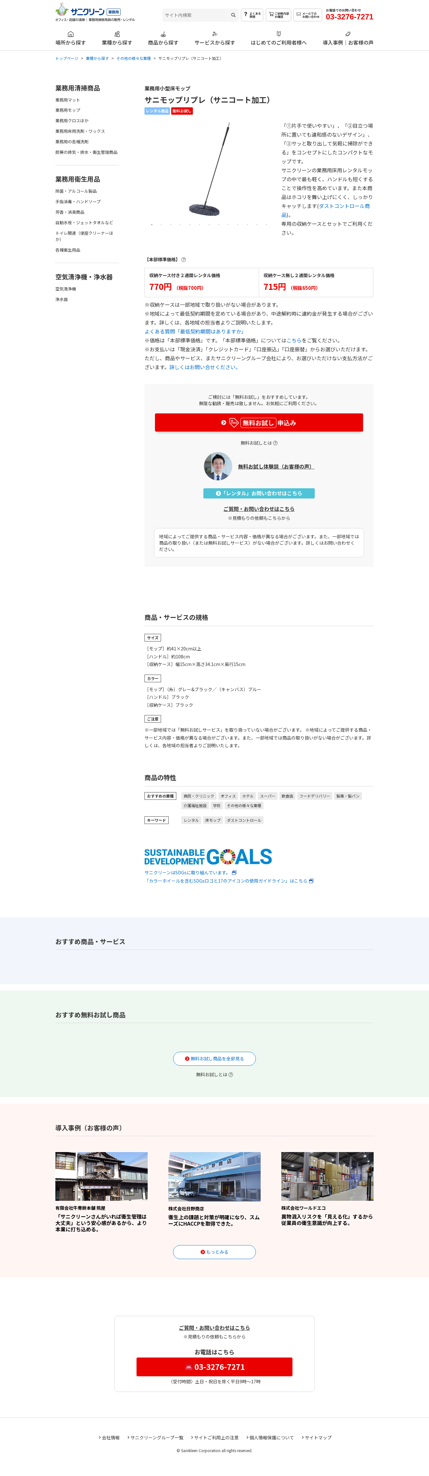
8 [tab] (218, 224)
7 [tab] (209, 224)
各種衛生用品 (67, 250)
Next (270, 173)
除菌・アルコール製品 (76, 191)
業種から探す (117, 42)
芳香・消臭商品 (69, 212)
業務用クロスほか (71, 121)
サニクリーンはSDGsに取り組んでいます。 (208, 862)
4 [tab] (180, 224)
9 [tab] (228, 224)
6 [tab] (199, 224)
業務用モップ (67, 110)
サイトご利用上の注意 (216, 1437)
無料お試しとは (256, 443)
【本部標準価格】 (162, 259)
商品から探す (163, 42)
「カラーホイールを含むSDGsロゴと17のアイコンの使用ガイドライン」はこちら (225, 881)
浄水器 (61, 299)
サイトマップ (318, 1437)
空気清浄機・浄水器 (84, 276)
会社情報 (111, 1437)
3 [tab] (171, 224)
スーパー (267, 796)
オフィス (228, 796)
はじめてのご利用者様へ (279, 42)
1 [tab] (152, 224)
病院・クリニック (199, 796)
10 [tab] (238, 224)
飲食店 (287, 796)
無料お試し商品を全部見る (217, 1058)
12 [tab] (257, 224)
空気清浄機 (65, 289)
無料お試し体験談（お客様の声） (276, 466)
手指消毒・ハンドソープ (78, 201)
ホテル (248, 796)
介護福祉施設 (195, 805)
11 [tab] (247, 224)
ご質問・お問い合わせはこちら (259, 508)
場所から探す (70, 42)
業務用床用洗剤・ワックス (80, 131)
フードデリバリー (314, 796)
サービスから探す (214, 42)
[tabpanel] (209, 169)
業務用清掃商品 (77, 87)
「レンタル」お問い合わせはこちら (259, 493)
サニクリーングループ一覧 (156, 1437)
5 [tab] (190, 224)
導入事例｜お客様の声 (348, 42)
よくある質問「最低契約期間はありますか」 (195, 331)
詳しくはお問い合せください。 (205, 367)
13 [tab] (266, 224)
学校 (217, 805)
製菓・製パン (348, 796)
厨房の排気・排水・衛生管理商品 (86, 152)
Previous (148, 173)
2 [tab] (161, 224)
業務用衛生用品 (77, 178)
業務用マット (67, 100)
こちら (294, 340)
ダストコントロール (244, 820)
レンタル (191, 820)
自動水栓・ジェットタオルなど (84, 222)
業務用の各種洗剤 (71, 142)
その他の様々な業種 (244, 805)
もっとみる (217, 1252)
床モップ (213, 820)
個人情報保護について (272, 1437)
